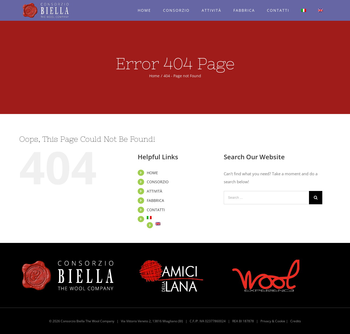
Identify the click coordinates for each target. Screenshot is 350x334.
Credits (295, 321)
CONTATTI (156, 209)
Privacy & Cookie (273, 321)
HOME (152, 172)
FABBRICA (155, 200)
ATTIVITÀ (154, 191)
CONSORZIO (158, 181)
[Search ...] (266, 197)
